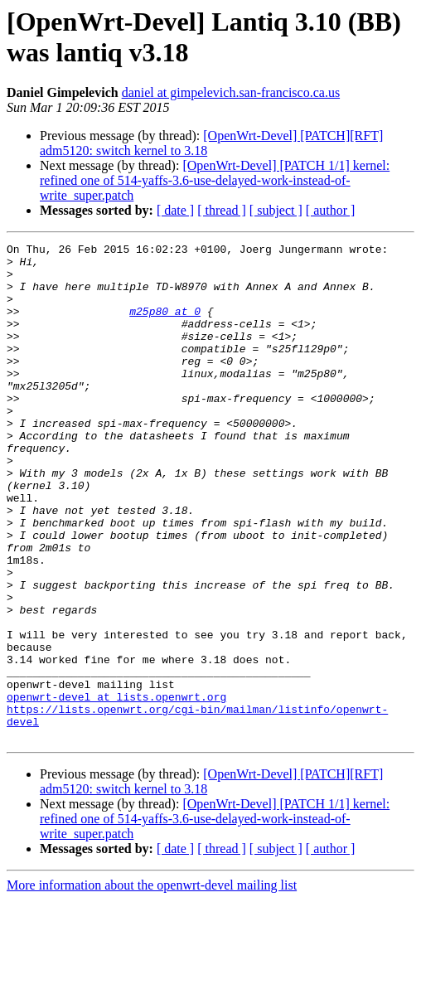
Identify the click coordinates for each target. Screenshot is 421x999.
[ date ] (175, 210)
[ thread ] (221, 210)
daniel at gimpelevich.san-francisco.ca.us (231, 92)
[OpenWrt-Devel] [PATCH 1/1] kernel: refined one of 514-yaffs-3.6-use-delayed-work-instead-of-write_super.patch (215, 180)
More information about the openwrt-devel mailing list (152, 984)
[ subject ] (275, 210)
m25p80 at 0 (165, 325)
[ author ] (331, 210)
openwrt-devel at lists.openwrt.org (116, 788)
